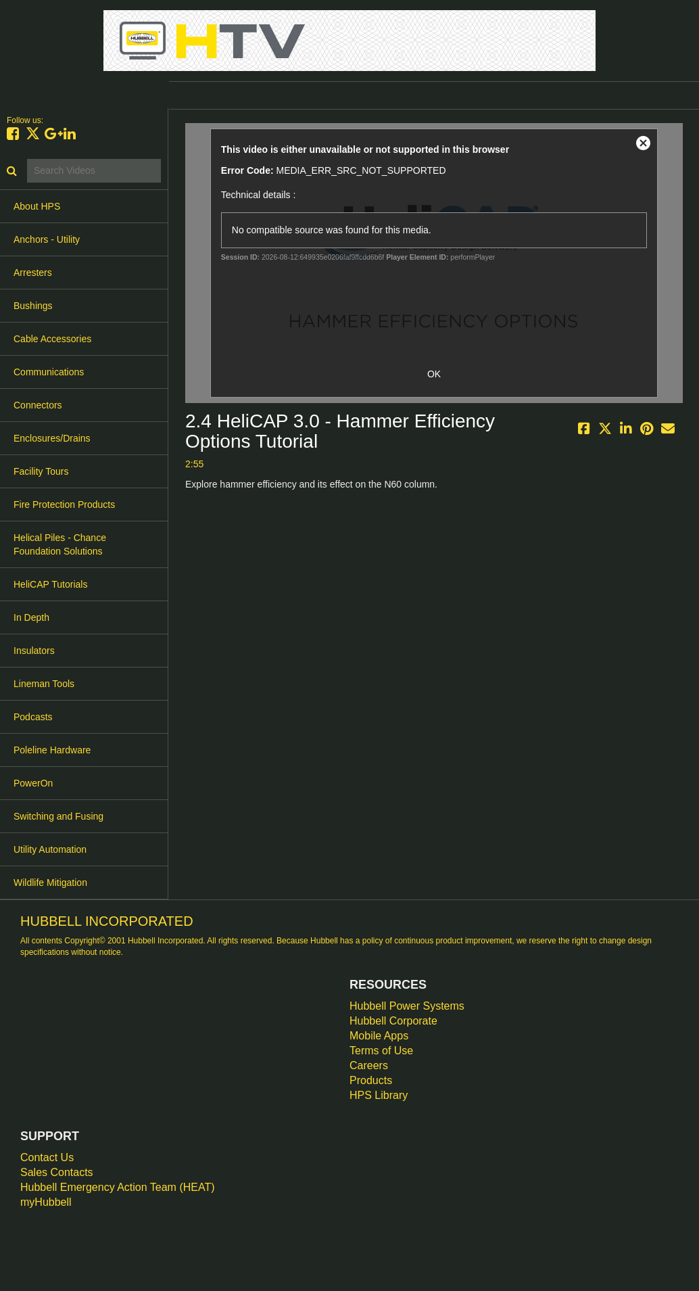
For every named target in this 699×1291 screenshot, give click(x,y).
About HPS (37, 206)
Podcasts (33, 716)
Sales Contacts (56, 1172)
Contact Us (47, 1157)
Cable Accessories (52, 338)
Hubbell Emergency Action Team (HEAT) (117, 1187)
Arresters (33, 272)
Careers (369, 1065)
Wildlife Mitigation (50, 882)
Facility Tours (41, 471)
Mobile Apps (379, 1035)
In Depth (31, 617)
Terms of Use (381, 1050)
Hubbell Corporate (393, 1021)
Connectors (38, 405)
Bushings (33, 305)
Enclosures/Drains (52, 438)
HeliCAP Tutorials (50, 584)
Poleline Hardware (52, 750)
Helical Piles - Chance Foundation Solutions (60, 544)
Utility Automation (50, 849)
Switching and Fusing (58, 816)
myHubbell (46, 1202)
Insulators (34, 650)
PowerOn (33, 783)
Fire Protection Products (64, 504)
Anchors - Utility (47, 239)
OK (434, 374)
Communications (49, 372)
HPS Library (379, 1095)
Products (371, 1080)
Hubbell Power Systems (407, 1006)
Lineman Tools (44, 683)
